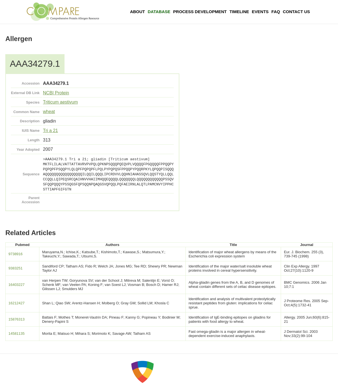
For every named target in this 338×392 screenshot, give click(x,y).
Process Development (200, 11)
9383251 (15, 268)
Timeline (239, 11)
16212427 (16, 303)
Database (159, 11)
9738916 (15, 254)
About (137, 11)
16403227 (16, 285)
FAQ (276, 11)
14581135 (16, 333)
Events (260, 11)
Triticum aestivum (60, 102)
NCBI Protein (56, 92)
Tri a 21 (50, 130)
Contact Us (296, 11)
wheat (49, 111)
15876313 (16, 319)
